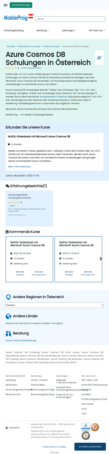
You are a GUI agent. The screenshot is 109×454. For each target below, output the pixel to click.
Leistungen (68, 30)
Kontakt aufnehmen (90, 446)
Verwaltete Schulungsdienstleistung (72, 388)
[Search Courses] (70, 19)
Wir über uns (96, 30)
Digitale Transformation (66, 381)
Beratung (41, 30)
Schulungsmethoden (19, 389)
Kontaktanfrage (21, 5)
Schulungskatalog (13, 30)
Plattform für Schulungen (65, 396)
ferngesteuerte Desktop (53, 96)
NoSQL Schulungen (51, 46)
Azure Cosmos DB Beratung (21, 340)
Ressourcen (13, 394)
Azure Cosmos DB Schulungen (76, 46)
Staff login (54, 452)
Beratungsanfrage (43, 389)
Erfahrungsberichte (94, 399)
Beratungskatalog (42, 394)
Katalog (11, 380)
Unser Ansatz (39, 380)
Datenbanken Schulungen (29, 46)
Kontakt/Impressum (95, 384)
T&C (84, 413)
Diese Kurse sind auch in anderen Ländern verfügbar (34, 323)
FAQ (84, 408)
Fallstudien (38, 384)
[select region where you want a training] (55, 305)
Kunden (86, 394)
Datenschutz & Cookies (54, 446)
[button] (100, 258)
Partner (87, 389)
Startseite (11, 46)
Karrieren (88, 404)
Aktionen (11, 384)
